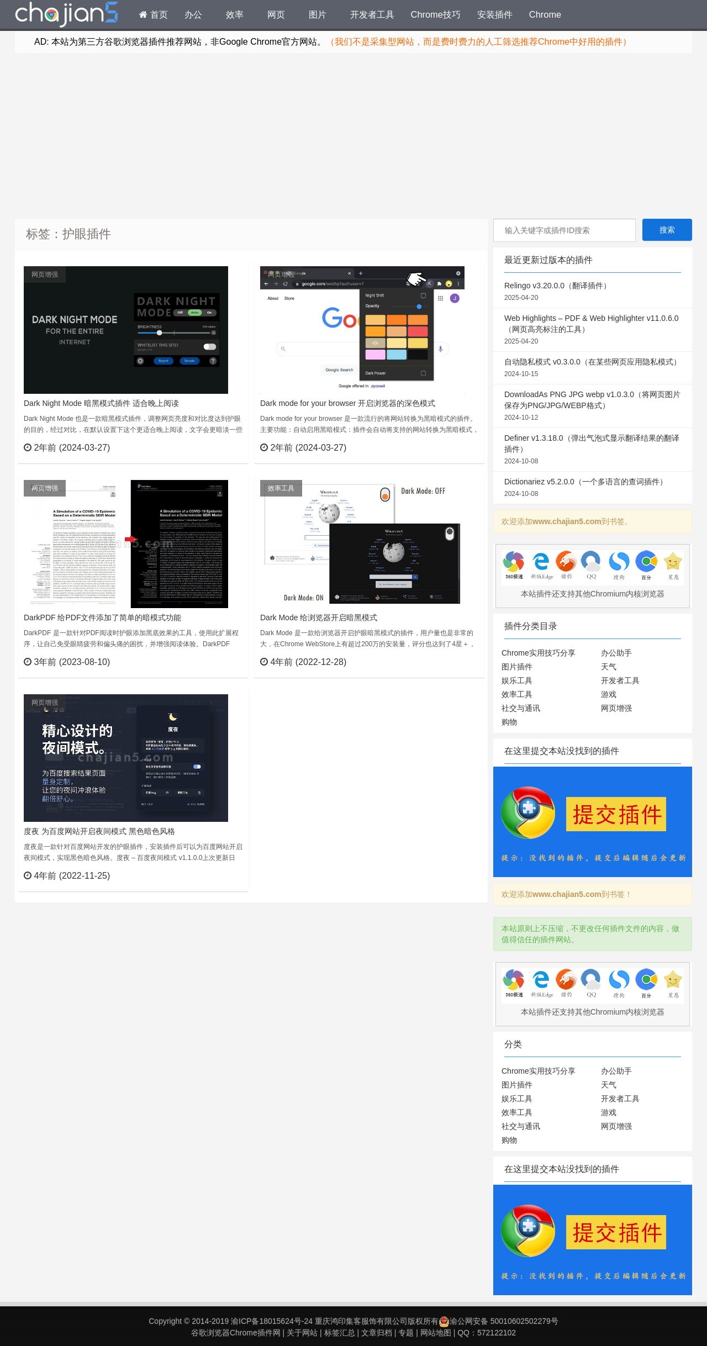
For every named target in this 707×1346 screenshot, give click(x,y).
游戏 (608, 694)
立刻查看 (219, 447)
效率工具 (281, 488)
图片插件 (517, 666)
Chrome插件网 (67, 16)
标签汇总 (339, 1332)
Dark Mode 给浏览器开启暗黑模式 (318, 617)
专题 (406, 1332)
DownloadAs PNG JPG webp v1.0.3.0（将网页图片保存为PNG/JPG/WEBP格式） (592, 406)
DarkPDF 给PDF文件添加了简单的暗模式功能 (102, 617)
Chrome (545, 14)
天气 (608, 666)
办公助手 (616, 652)
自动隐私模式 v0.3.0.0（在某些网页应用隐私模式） (592, 368)
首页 (153, 14)
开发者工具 (372, 14)
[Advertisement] (353, 136)
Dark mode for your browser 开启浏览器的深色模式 (347, 403)
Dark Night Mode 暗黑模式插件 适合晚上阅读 (101, 403)
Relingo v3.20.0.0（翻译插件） (592, 292)
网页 (276, 14)
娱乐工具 (517, 680)
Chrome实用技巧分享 (539, 652)
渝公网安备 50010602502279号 (498, 1321)
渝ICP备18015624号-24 (272, 1321)
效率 (235, 14)
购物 (509, 721)
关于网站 (302, 1332)
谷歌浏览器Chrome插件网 (236, 1332)
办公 (193, 14)
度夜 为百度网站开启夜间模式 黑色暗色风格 (99, 831)
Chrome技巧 (436, 14)
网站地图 (435, 1332)
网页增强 (44, 274)
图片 (317, 14)
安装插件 (495, 14)
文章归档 (376, 1332)
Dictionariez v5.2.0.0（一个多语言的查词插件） (592, 488)
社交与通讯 (521, 708)
